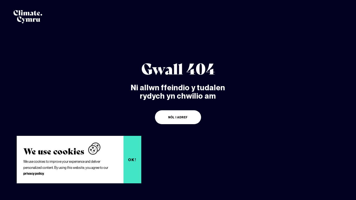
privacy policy (33, 173)
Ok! (132, 160)
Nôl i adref (178, 117)
